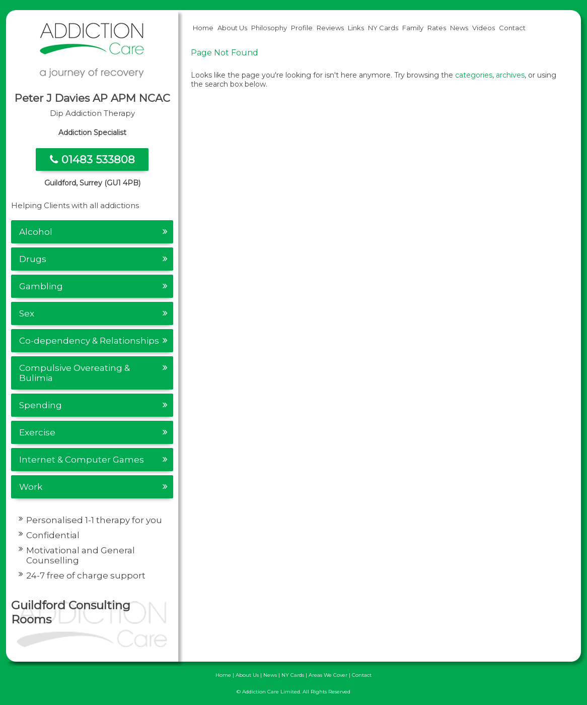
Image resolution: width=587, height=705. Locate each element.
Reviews (330, 28)
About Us (232, 28)
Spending (40, 405)
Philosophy (269, 28)
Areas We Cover (328, 675)
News (459, 28)
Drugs (32, 259)
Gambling (41, 286)
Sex (26, 313)
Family (412, 28)
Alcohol (35, 232)
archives (510, 75)
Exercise (37, 432)
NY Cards (383, 28)
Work (30, 487)
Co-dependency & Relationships (89, 341)
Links (356, 28)
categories (473, 75)
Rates (436, 28)
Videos (483, 28)
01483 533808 (92, 159)
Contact (512, 28)
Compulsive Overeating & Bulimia (74, 373)
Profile (302, 28)
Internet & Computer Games (81, 460)
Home (203, 28)
